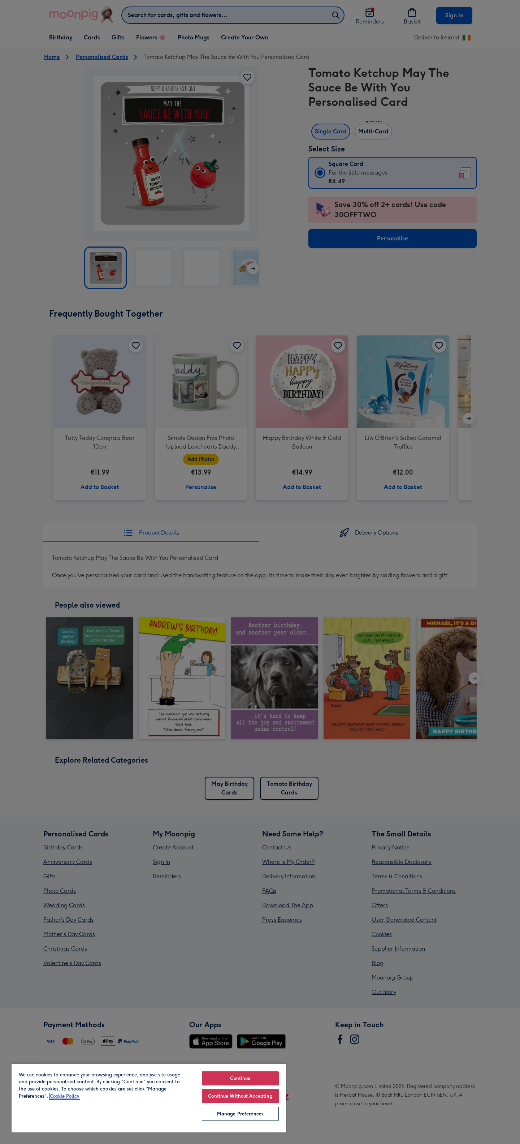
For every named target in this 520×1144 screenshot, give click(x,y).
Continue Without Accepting (240, 1096)
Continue (240, 1078)
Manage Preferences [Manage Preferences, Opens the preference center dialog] (240, 1114)
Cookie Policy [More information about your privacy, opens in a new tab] (64, 1096)
